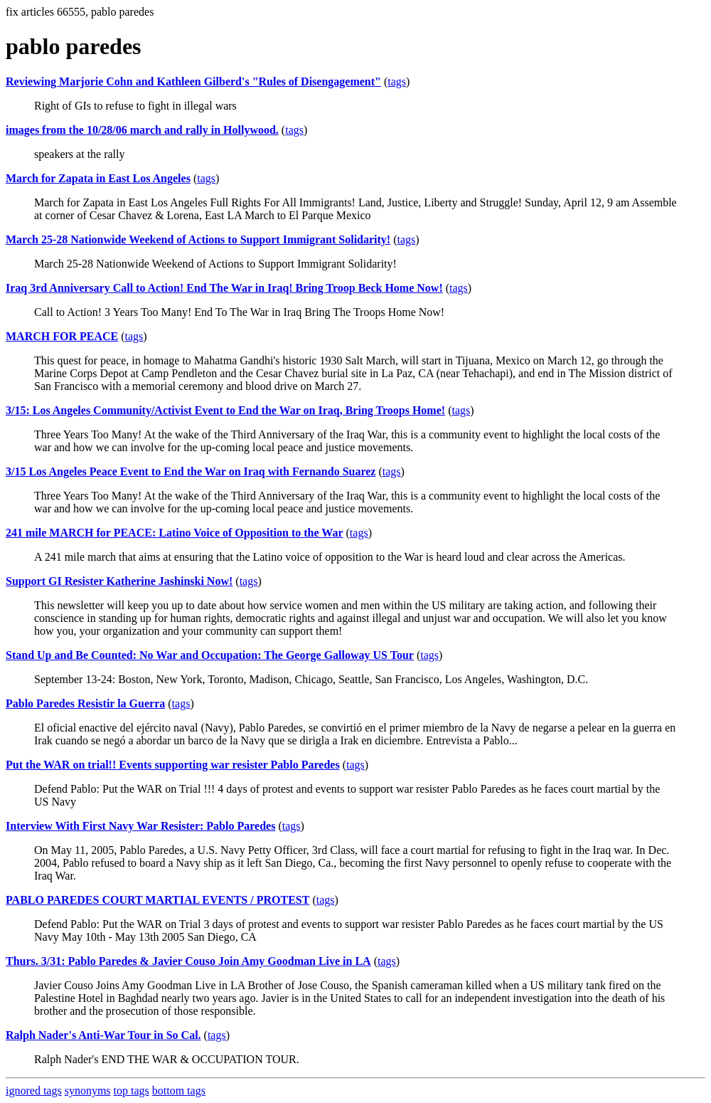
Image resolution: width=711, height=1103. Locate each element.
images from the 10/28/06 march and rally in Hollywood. (142, 130)
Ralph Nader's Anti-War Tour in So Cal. (103, 1035)
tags (396, 81)
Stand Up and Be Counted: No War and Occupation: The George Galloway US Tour (210, 655)
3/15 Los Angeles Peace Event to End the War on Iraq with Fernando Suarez (190, 471)
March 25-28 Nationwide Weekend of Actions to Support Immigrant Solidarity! (198, 239)
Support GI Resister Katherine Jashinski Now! (119, 581)
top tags (131, 1090)
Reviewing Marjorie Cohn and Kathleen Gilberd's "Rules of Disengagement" (193, 81)
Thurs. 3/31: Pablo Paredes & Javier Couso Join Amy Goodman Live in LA (188, 961)
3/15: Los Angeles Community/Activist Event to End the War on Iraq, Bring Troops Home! (225, 410)
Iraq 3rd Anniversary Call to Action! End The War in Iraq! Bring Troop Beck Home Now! (224, 288)
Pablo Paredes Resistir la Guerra (85, 703)
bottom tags (178, 1090)
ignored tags (34, 1090)
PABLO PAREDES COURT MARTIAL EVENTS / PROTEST (157, 900)
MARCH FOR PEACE (62, 336)
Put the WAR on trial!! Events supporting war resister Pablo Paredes (173, 765)
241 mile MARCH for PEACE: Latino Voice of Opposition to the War (174, 533)
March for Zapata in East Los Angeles (98, 178)
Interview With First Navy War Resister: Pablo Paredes (140, 826)
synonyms (88, 1090)
